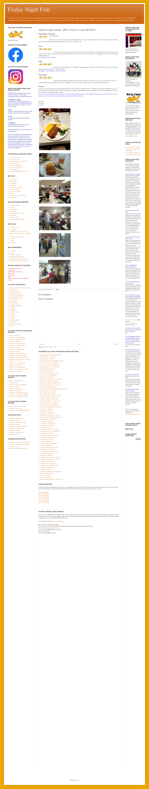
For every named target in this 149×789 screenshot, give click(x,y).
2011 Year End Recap (43, 500)
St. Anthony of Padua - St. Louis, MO (49, 429)
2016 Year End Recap (43, 494)
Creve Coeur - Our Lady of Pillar (17, 343)
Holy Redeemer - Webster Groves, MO (49, 373)
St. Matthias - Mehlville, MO (47, 467)
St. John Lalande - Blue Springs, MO (49, 451)
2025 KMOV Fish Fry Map (133, 152)
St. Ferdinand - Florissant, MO (47, 437)
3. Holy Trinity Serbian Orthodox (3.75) (18, 161)
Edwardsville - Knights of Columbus (18, 426)
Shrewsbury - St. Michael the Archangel (18, 394)
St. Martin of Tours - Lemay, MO (48, 463)
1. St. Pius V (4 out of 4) (15, 157)
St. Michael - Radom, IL (46, 469)
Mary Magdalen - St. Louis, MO (47, 393)
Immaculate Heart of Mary (15, 298)
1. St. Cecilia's (12, 250)
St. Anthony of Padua (14, 312)
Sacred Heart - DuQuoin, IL (46, 409)
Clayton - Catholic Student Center (17, 339)
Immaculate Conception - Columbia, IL (49, 381)
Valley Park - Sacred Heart (15, 365)
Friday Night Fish (29, 9)
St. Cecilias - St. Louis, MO (46, 433)
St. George (11, 318)
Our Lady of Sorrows (14, 304)
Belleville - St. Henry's (14, 420)
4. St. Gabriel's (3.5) (14, 163)
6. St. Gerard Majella (14, 189)
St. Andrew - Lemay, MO (46, 427)
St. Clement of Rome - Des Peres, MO (49, 435)
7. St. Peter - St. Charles (15, 191)
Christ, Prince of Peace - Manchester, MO (50, 365)
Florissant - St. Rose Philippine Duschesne (19, 410)
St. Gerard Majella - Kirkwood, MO (48, 443)
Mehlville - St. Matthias (15, 390)
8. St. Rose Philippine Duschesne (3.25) (18, 171)
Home (79, 344)
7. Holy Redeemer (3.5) (15, 169)
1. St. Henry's (12, 179)
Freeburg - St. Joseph (14, 430)
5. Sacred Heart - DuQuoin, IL (16, 236)
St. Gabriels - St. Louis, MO (46, 439)
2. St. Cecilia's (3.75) (14, 159)
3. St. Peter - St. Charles (15, 254)
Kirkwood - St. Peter (14, 351)
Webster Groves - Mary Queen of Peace (18, 369)
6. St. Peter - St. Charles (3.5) (16, 167)
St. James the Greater (14, 320)
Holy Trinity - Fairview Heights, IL (48, 375)
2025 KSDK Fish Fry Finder (133, 155)
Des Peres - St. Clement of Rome (17, 345)
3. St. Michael (12, 183)
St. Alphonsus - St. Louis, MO (47, 425)
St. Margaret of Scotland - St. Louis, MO (49, 459)
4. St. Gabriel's (12, 185)
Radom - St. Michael (14, 434)
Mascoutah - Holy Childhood (16, 432)
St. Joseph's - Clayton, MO (46, 455)
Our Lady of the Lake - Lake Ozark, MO (49, 405)
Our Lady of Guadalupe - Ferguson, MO (49, 397)
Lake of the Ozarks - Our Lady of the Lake (19, 442)
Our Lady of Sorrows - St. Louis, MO (49, 403)
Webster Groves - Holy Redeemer (17, 367)
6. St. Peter (12, 238)
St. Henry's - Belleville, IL (46, 445)
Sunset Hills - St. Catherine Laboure (18, 396)
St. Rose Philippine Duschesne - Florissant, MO (51, 479)
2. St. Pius (11, 207)
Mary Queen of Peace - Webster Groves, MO (50, 395)
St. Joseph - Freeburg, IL (46, 453)
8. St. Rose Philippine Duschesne (17, 219)
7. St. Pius (11, 240)
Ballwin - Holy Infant (14, 335)
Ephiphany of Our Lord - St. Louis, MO (49, 367)
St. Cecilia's (12, 314)
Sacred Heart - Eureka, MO (46, 411)
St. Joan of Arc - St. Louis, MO (47, 449)
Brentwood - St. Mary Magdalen (17, 337)
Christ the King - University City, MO (49, 362)
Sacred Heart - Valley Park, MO (47, 413)
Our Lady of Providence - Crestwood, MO (50, 401)
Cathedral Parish (13, 290)
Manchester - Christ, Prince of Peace (18, 353)
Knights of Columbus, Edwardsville (48, 387)
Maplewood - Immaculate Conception (18, 355)
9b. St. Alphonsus (13, 197)
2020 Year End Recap (43, 492)
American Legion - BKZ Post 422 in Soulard (50, 354)
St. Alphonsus (12, 310)
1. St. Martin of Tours (14, 227)
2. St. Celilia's (12, 229)
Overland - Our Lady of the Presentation (19, 357)
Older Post (116, 344)
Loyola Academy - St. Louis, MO (48, 391)
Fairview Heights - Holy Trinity (16, 428)
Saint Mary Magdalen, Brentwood (49, 528)
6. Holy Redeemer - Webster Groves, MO (19, 260)
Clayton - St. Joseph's (14, 341)
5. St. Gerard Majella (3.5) (15, 165)
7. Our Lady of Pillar (14, 217)
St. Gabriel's (12, 316)
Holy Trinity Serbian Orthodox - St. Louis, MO (51, 379)
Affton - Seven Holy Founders (16, 380)
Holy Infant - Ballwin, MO (46, 371)
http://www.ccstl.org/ (130, 319)
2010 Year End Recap (43, 502)
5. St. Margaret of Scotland (15, 187)
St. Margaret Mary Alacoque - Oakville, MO (50, 457)
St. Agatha (11, 308)
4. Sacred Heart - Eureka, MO (16, 256)
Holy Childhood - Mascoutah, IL (48, 369)
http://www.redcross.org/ (131, 323)
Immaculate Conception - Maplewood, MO (50, 383)
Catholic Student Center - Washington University (51, 361)
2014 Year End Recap (43, 495)
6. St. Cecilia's (12, 215)
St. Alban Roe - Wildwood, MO (47, 423)
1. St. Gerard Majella (14, 205)
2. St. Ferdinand (13, 181)
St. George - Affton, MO (46, 441)
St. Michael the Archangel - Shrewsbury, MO (50, 471)
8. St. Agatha (12, 242)
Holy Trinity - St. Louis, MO (47, 377)
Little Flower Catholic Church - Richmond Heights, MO (53, 389)
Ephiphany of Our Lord (15, 292)
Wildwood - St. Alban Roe (15, 371)
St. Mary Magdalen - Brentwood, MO (49, 465)
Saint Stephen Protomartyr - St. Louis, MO (50, 415)
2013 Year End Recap (43, 497)
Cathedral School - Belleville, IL (47, 359)
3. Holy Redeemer (13, 209)
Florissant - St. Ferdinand (15, 408)
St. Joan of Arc (12, 322)
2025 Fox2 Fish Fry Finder (133, 147)
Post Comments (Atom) (50, 347)
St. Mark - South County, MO (47, 461)
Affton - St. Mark (13, 382)
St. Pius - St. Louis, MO (45, 477)
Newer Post (42, 344)
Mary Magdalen (13, 302)
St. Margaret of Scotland (15, 324)
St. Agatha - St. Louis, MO (46, 421)
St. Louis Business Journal (131, 136)
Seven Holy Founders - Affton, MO (48, 419)
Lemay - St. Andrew (14, 386)
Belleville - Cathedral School (16, 418)
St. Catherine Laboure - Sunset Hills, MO (50, 431)
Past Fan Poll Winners (58, 521)
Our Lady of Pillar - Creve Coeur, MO (49, 399)
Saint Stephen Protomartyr (15, 306)
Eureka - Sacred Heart (14, 347)
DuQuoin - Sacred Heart (15, 424)
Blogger (77, 780)
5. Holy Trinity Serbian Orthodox (17, 213)
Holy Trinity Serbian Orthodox (16, 296)
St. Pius (11, 326)
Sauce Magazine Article (131, 134)
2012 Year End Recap (43, 498)
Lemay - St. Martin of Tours (16, 388)
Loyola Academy (13, 300)
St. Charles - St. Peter (14, 446)
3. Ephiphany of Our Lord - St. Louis (18, 231)
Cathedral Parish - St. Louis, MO (48, 356)
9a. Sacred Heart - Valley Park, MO (17, 195)
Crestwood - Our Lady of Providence (18, 384)
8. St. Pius (11, 193)
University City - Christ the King (17, 363)
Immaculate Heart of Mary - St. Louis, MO (50, 385)
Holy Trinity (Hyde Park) (15, 294)
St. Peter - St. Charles (45, 475)
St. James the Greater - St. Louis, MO (49, 447)
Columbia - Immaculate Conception (17, 422)
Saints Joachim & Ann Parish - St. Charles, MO (51, 417)
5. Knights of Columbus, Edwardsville (18, 258)
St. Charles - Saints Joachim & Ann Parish (19, 444)
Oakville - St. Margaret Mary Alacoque (18, 392)
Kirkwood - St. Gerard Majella (16, 349)
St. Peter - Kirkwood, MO (46, 473)
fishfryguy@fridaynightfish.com (133, 414)
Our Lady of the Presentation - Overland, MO (51, 407)
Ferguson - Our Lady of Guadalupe (17, 406)
